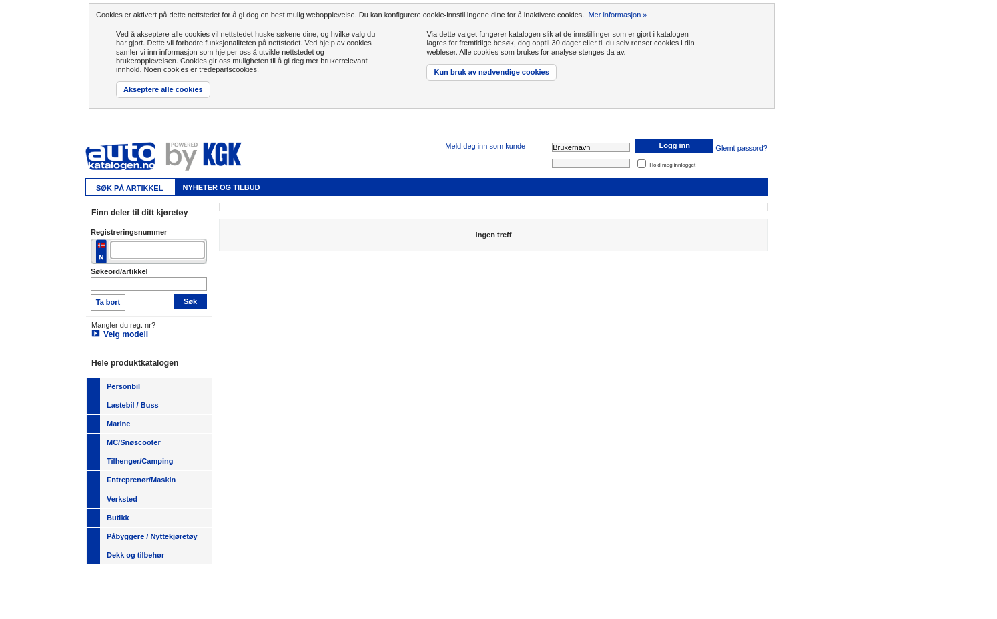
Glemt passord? (741, 149)
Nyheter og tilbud (221, 187)
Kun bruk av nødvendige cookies (491, 72)
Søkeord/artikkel (119, 271)
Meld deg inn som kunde (485, 146)
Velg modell (125, 334)
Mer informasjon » (617, 15)
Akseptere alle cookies (163, 89)
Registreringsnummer (129, 232)
